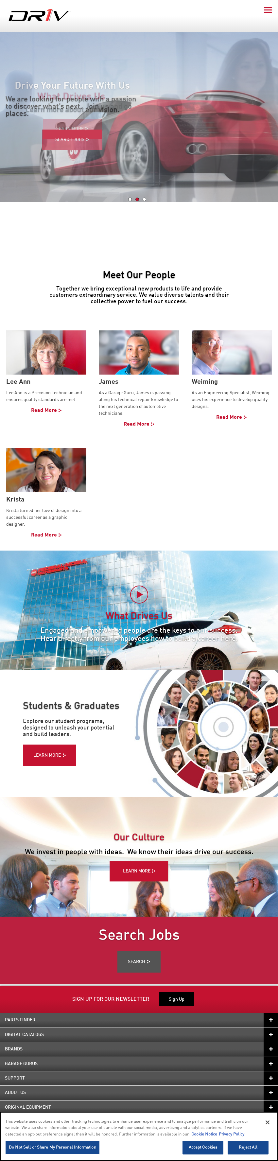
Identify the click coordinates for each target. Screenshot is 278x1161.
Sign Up (176, 999)
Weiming (205, 382)
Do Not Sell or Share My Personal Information (52, 1147)
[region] (139, 1136)
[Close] (267, 1122)
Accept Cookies (203, 1147)
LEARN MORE (136, 871)
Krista (15, 500)
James (108, 382)
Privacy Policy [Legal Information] (231, 1134)
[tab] (130, 199)
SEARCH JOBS (69, 139)
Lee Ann (18, 382)
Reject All (248, 1147)
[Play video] (139, 594)
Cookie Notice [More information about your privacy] (204, 1134)
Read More (44, 410)
